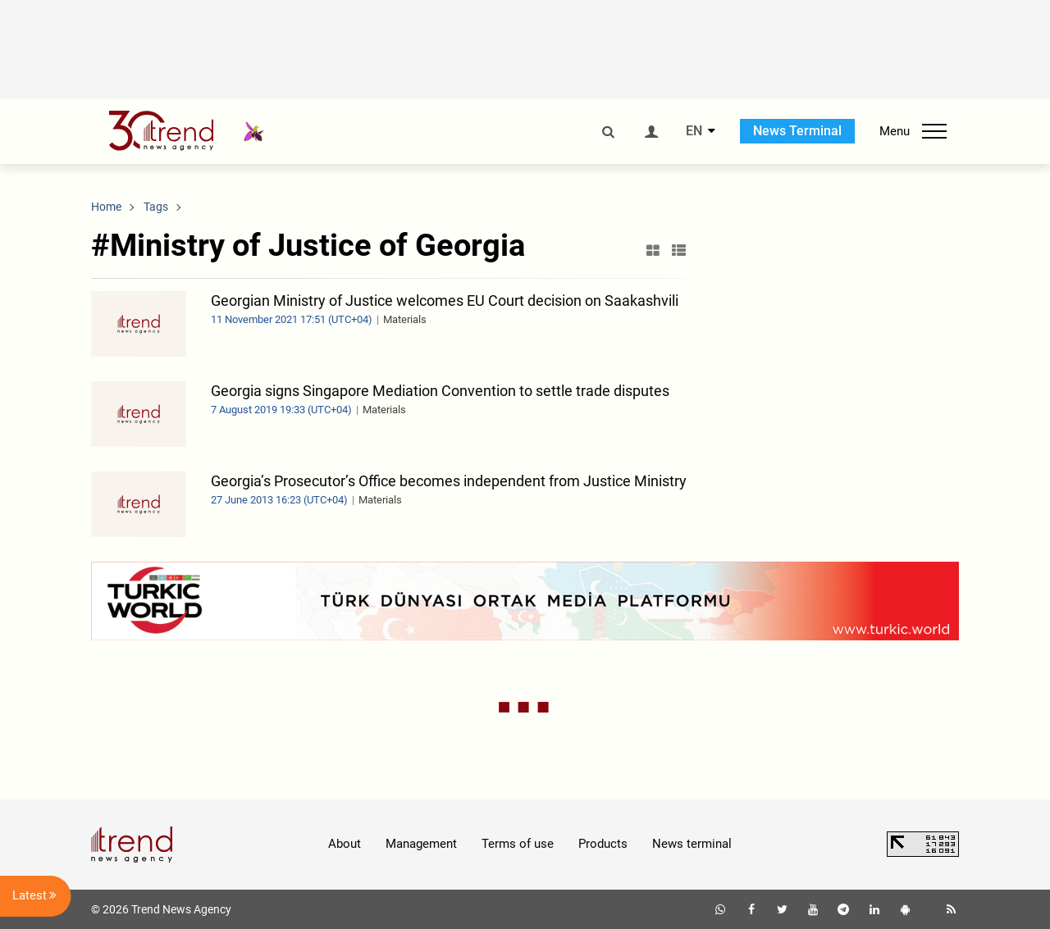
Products (603, 843)
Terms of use (518, 843)
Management (421, 843)
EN (694, 131)
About (344, 843)
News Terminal (797, 131)
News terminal (692, 843)
